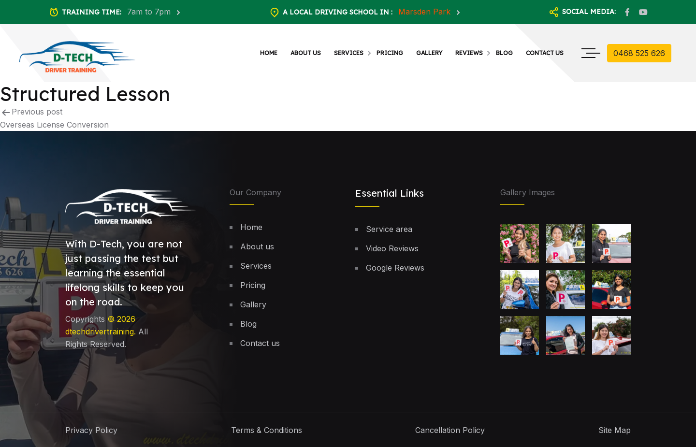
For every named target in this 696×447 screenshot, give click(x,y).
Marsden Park (425, 11)
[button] (664, 392)
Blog (504, 53)
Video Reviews (392, 248)
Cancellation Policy (450, 430)
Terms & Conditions (266, 430)
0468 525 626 (639, 53)
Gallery (429, 53)
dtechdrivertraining (99, 331)
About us (305, 53)
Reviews (469, 53)
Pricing (390, 53)
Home (268, 53)
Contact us (545, 53)
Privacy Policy (91, 430)
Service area (389, 229)
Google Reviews (395, 268)
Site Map (614, 430)
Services (348, 53)
